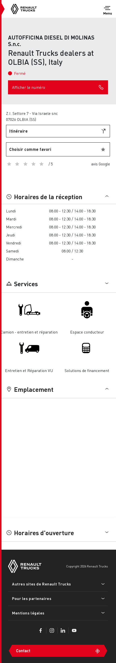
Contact (23, 650)
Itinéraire (18, 131)
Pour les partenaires (31, 598)
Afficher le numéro (58, 87)
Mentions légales (28, 612)
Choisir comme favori (30, 149)
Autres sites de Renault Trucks (41, 583)
